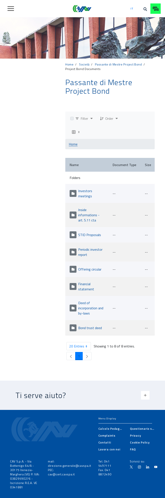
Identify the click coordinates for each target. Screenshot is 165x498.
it (132, 8)
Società (84, 64)
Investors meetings (85, 193)
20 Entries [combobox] (80, 346)
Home (69, 64)
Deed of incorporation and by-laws (90, 308)
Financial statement (86, 286)
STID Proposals (89, 234)
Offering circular (89, 269)
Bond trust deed (90, 327)
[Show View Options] (76, 132)
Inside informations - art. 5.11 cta (88, 215)
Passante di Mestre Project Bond (118, 64)
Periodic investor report (90, 252)
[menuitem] (110, 428)
